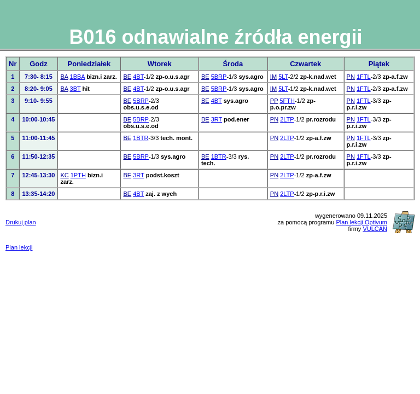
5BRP (219, 76)
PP (274, 100)
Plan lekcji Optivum (361, 222)
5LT (283, 76)
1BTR (140, 138)
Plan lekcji (19, 247)
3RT (216, 119)
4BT (138, 76)
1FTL (364, 76)
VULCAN (375, 228)
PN (351, 76)
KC (64, 175)
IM (273, 76)
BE (127, 76)
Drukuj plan (20, 222)
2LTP (287, 119)
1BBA (77, 76)
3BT (75, 88)
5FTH (287, 100)
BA (64, 76)
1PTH (78, 175)
